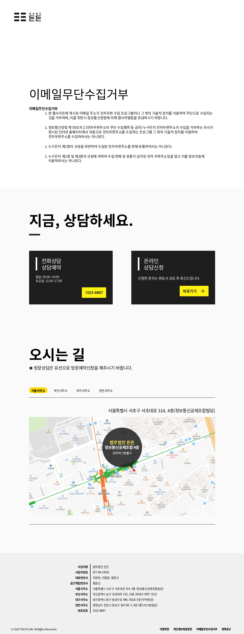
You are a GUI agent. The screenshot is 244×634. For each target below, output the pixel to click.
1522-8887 (99, 610)
